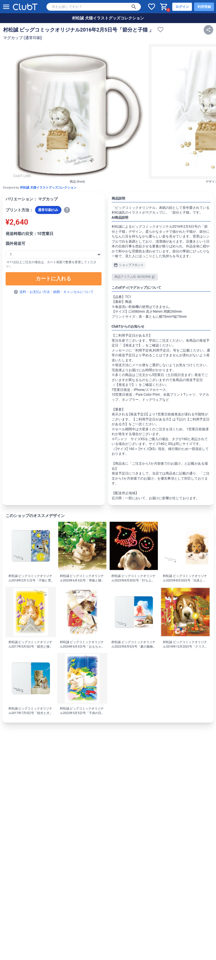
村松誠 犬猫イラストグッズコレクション (108, 18)
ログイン (182, 7)
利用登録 (204, 7)
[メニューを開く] (6, 7)
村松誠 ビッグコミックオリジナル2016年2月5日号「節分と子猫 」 (78, 30)
